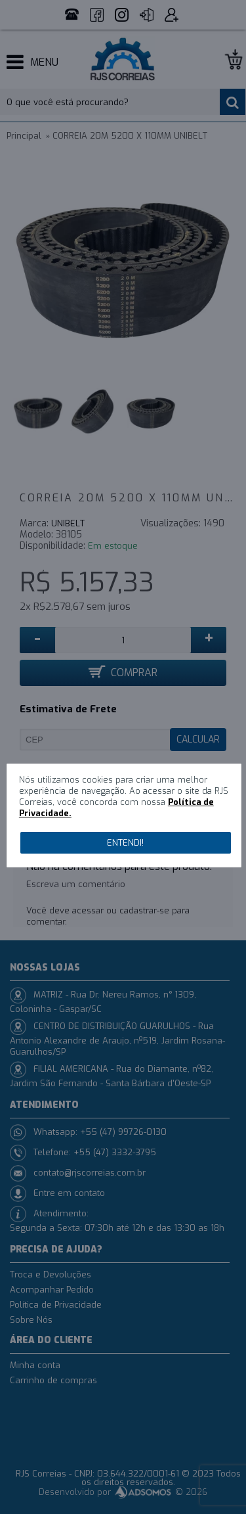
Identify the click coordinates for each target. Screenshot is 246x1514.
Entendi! (125, 842)
